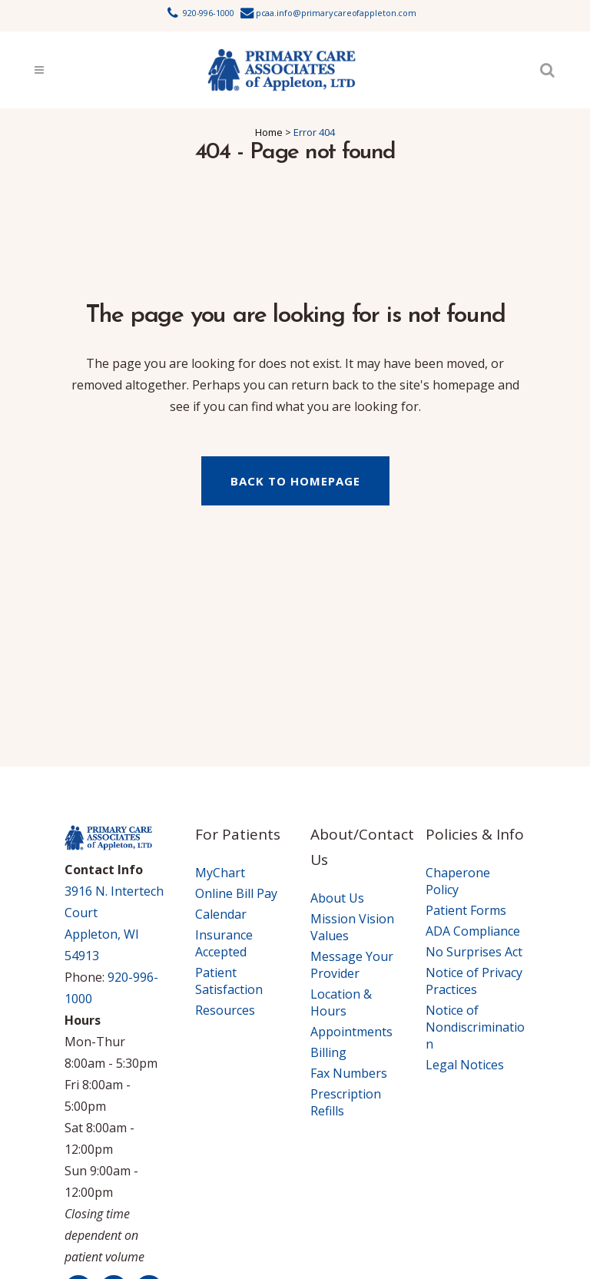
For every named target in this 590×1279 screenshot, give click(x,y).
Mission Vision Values (352, 927)
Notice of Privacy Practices (474, 981)
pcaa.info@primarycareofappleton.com (336, 12)
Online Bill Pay (236, 893)
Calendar (221, 914)
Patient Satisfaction (229, 981)
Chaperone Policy (458, 881)
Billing (328, 1052)
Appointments (351, 1031)
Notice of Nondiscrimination (475, 1027)
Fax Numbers (348, 1073)
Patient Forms (466, 910)
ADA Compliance (473, 931)
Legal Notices (465, 1064)
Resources (225, 1010)
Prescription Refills (345, 1102)
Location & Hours (341, 1002)
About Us (337, 898)
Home (269, 132)
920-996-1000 (208, 12)
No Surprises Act (474, 951)
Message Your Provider (351, 965)
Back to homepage (295, 481)
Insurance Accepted (224, 943)
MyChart (220, 872)
